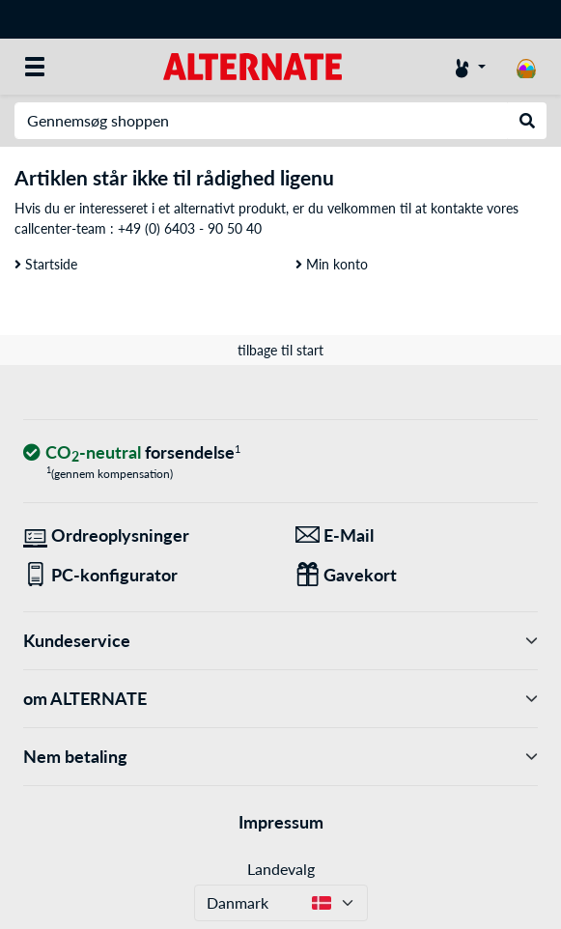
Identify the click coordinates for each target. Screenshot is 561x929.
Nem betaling (280, 757)
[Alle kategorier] (34, 66)
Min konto (331, 264)
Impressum (280, 821)
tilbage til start (280, 350)
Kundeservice (280, 641)
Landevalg (281, 868)
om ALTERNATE (280, 699)
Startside (45, 264)
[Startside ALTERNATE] (252, 65)
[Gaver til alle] (417, 575)
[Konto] (470, 66)
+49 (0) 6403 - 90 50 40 (190, 228)
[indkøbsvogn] (526, 66)
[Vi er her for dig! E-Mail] (417, 535)
